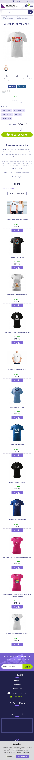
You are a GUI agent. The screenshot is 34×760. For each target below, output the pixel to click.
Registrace (29, 1)
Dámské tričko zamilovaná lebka (17, 634)
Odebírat (27, 666)
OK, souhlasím (22, 756)
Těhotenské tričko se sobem (17, 294)
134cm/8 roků (7, 114)
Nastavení (10, 756)
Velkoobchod (16, 708)
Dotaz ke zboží (27, 77)
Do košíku (17, 230)
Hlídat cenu (17, 77)
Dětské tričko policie (17, 407)
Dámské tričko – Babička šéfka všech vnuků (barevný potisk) (17, 595)
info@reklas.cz (19, 696)
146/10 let (18, 114)
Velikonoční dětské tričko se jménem (17, 332)
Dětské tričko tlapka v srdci (17, 369)
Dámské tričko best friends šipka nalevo (17, 557)
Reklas (20, 101)
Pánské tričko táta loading (17, 519)
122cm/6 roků (19, 110)
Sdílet (12, 86)
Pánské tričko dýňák (17, 257)
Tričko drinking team (17, 444)
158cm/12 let (6, 118)
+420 (19, 693)
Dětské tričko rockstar (17, 482)
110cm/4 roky (6, 110)
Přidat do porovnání (6, 78)
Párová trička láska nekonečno (17, 220)
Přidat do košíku (17, 134)
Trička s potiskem (7, 188)
